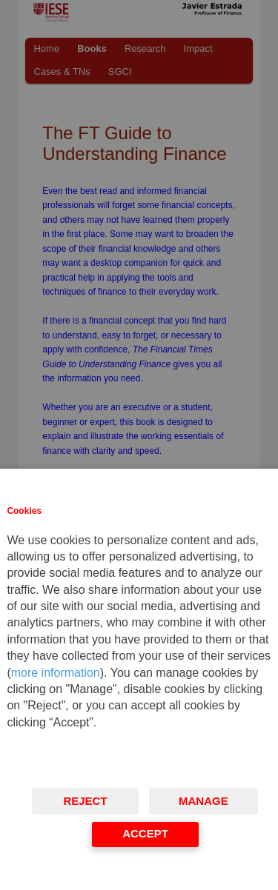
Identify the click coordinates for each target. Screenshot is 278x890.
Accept (145, 833)
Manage (203, 800)
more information (55, 672)
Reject (85, 800)
